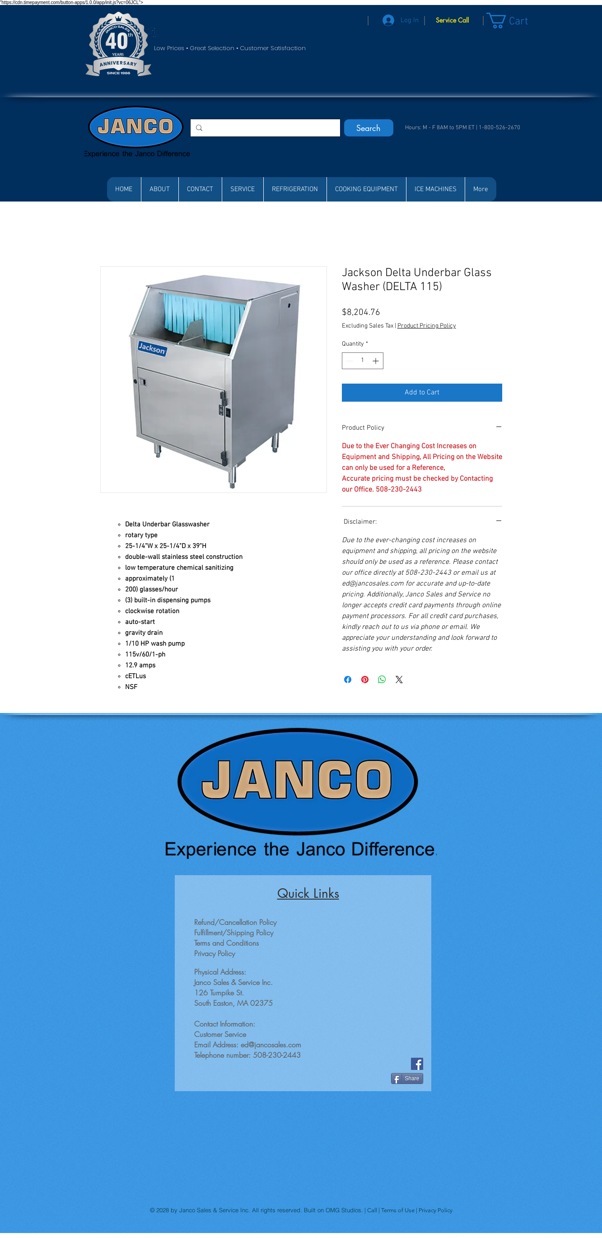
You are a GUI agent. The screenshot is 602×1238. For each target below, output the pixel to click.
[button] (516, 20)
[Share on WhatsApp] (382, 679)
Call (372, 1210)
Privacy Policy (436, 1210)
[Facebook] (417, 1064)
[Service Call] (452, 20)
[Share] (407, 1078)
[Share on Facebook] (347, 679)
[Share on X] (399, 679)
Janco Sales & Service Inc (213, 1210)
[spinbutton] (363, 361)
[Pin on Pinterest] (364, 679)
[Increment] (376, 361)
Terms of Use (398, 1210)
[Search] (368, 127)
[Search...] (264, 127)
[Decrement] (349, 361)
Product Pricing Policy (426, 326)
